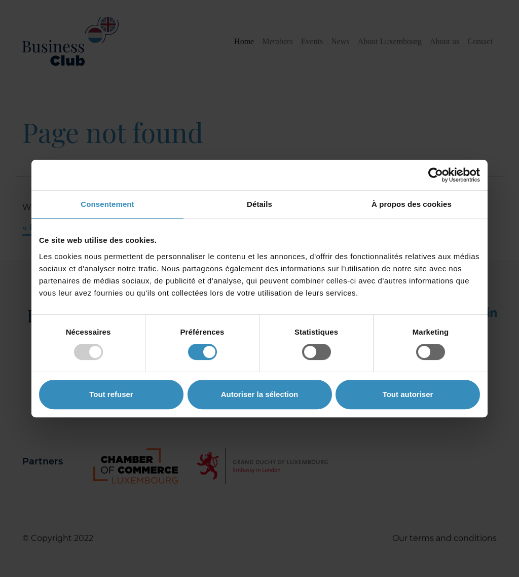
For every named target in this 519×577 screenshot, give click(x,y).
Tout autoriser (408, 394)
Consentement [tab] (107, 204)
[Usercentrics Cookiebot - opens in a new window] (435, 175)
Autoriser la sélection (260, 394)
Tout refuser (111, 394)
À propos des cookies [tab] (412, 204)
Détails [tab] (259, 204)
